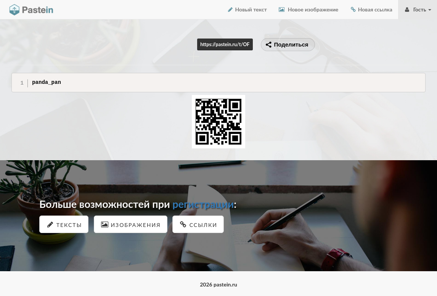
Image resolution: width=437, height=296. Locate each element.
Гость (417, 9)
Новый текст (247, 9)
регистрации (203, 204)
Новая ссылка (371, 9)
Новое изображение (308, 9)
